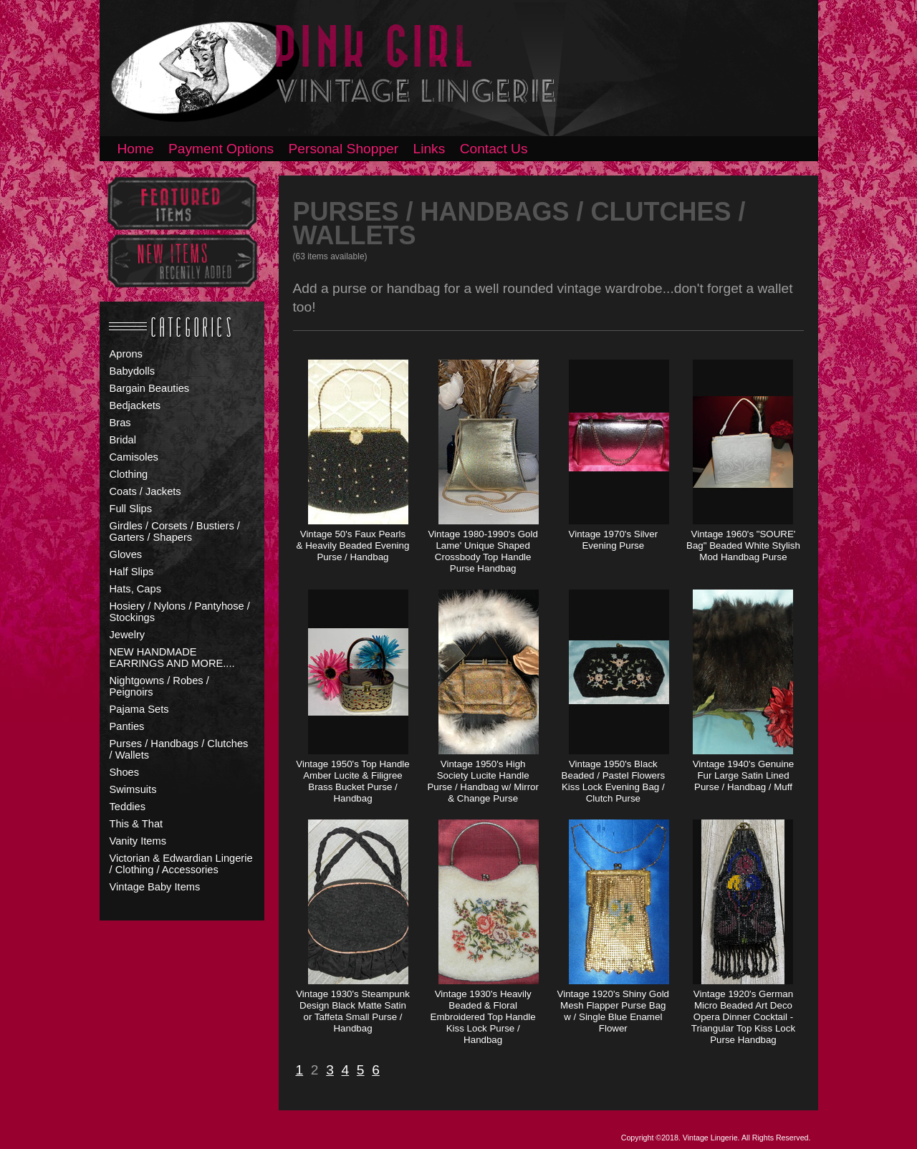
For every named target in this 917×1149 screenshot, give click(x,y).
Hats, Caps (136, 589)
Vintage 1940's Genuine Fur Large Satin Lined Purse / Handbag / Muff (743, 775)
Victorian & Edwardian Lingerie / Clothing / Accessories (181, 863)
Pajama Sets (139, 709)
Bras (120, 422)
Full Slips (131, 508)
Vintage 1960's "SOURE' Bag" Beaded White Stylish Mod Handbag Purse (743, 545)
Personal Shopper (344, 148)
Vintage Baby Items (155, 887)
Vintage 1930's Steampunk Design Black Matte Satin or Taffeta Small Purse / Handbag (353, 1011)
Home (135, 148)
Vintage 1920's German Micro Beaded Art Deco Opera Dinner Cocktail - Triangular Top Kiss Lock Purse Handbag (743, 1017)
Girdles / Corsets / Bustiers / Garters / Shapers (175, 531)
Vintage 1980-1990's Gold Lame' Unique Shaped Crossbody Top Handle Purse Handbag (482, 551)
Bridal (123, 440)
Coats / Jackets (145, 491)
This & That (136, 824)
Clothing (129, 474)
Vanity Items (138, 841)
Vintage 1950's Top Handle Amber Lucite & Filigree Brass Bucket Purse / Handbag (352, 781)
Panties (127, 726)
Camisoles (134, 457)
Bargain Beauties (150, 388)
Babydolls (132, 371)
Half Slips (132, 571)
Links (429, 148)
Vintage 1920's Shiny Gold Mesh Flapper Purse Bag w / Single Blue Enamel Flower (613, 1011)
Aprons (126, 354)
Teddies (128, 806)
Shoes (125, 772)
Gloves (126, 554)
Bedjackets (135, 405)
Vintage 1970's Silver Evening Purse (613, 540)
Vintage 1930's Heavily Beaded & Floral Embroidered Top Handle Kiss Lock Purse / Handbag (483, 1017)
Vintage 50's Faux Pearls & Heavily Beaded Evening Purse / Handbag (353, 545)
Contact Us (494, 148)
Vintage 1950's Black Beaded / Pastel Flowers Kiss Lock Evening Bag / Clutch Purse (613, 781)
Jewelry (127, 634)
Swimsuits (133, 789)
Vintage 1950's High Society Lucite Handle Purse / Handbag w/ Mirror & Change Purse (483, 781)
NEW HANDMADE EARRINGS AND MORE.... (172, 657)
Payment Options (221, 148)
